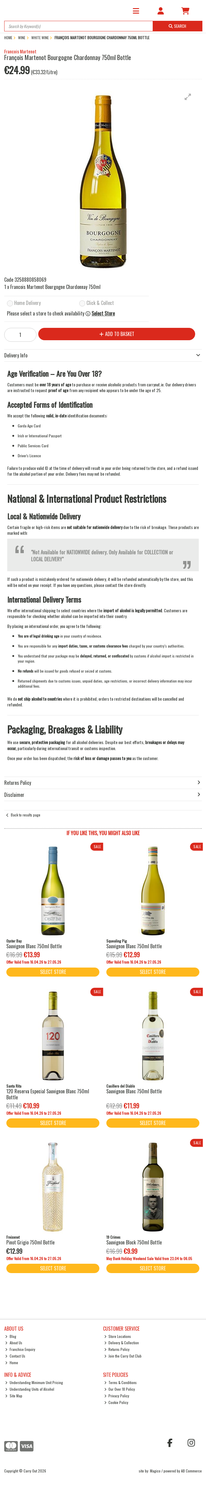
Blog (10, 1336)
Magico (155, 1470)
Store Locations (117, 1336)
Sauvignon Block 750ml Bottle (134, 1242)
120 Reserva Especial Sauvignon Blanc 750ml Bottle (47, 1094)
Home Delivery (27, 303)
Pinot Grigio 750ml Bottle (30, 1242)
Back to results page (25, 814)
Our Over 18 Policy (119, 1389)
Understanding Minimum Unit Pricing (34, 1382)
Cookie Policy (116, 1402)
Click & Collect (100, 303)
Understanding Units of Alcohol (29, 1389)
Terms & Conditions (120, 1382)
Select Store (103, 313)
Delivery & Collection (121, 1342)
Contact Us (15, 1355)
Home (11, 1362)
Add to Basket (116, 333)
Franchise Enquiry (20, 1349)
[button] (188, 97)
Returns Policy (117, 1349)
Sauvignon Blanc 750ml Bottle (34, 946)
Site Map (13, 1395)
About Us (13, 1342)
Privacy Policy (117, 1395)
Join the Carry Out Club (123, 1355)
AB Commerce (191, 1470)
